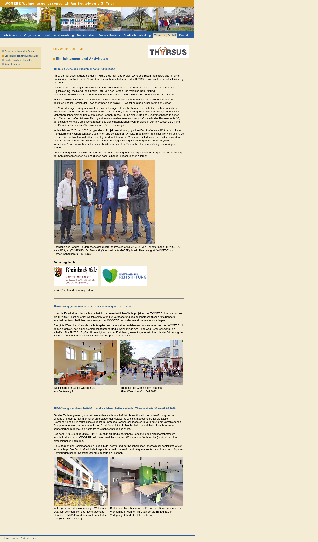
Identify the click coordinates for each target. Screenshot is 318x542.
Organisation (33, 35)
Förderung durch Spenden (18, 60)
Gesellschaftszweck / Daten (19, 51)
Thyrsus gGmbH (165, 35)
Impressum (11, 538)
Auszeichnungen (13, 64)
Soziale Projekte (109, 35)
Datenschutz (28, 538)
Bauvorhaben (86, 35)
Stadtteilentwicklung (137, 35)
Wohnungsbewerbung (59, 35)
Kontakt (184, 35)
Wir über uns (12, 35)
